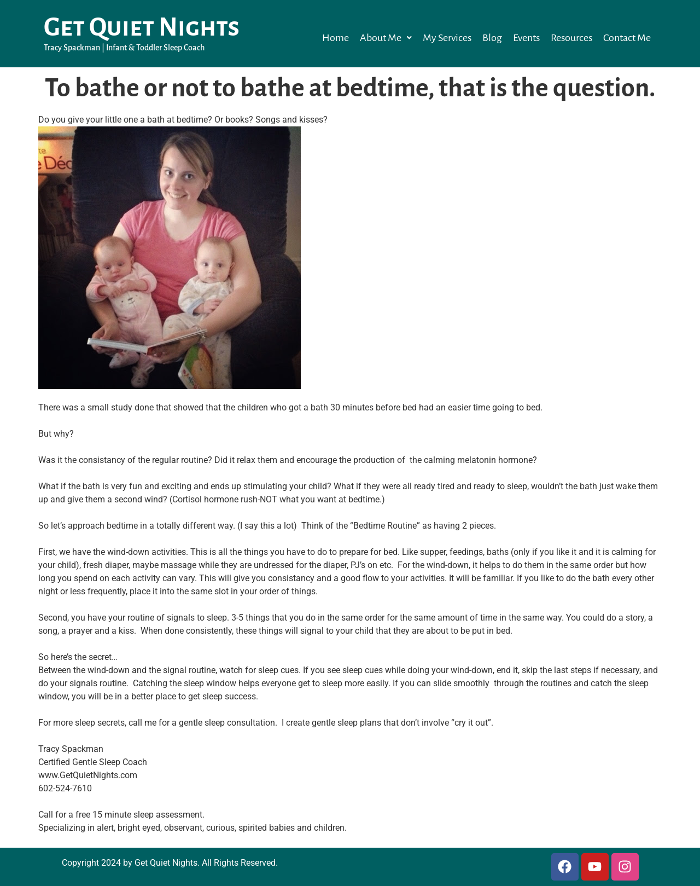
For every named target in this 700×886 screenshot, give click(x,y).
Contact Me (627, 37)
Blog (492, 37)
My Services (447, 37)
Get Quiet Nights (142, 27)
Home (335, 37)
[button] (385, 37)
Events (526, 37)
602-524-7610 (65, 788)
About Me (386, 37)
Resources (571, 37)
